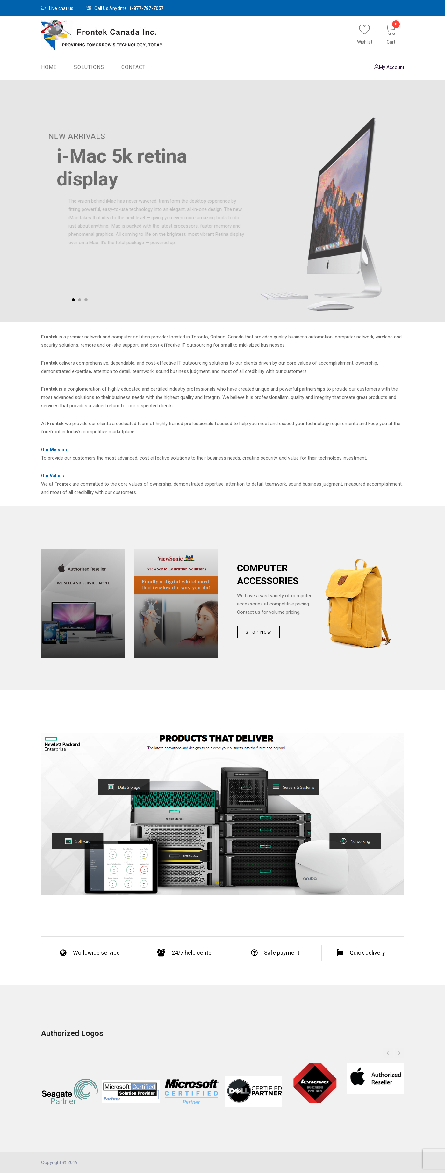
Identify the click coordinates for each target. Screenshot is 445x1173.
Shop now (258, 632)
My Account (389, 67)
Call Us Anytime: (124, 8)
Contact (133, 67)
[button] (399, 1053)
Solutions (89, 67)
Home (49, 67)
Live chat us (57, 8)
